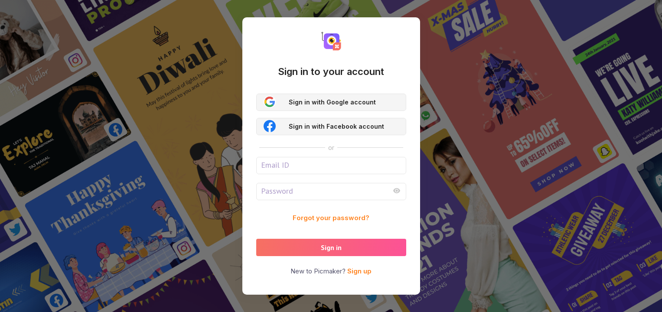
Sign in (331, 247)
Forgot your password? (331, 218)
